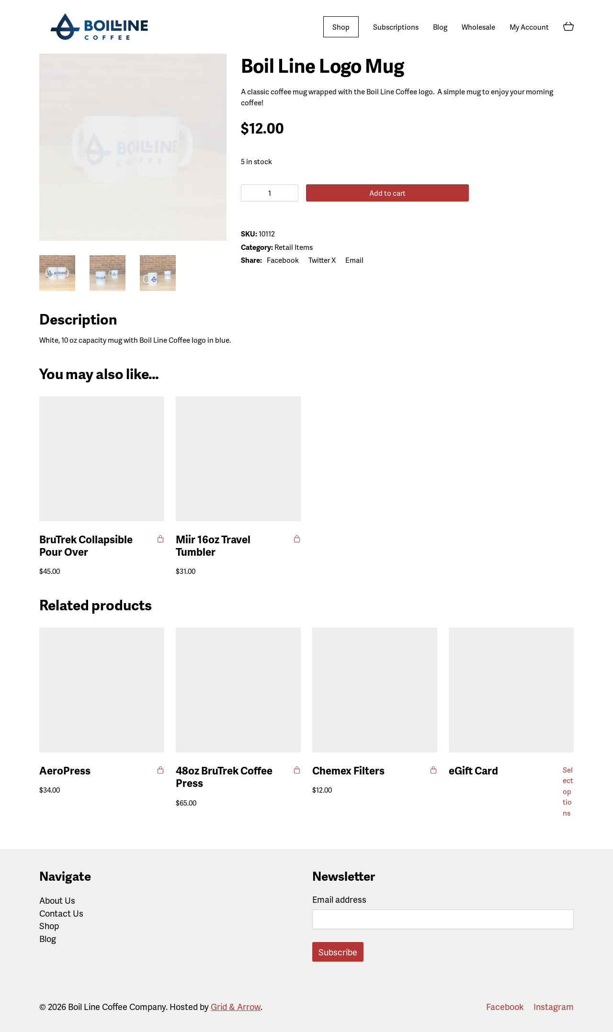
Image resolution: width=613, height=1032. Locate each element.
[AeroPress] (101, 690)
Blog (47, 938)
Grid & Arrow (236, 1006)
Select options (568, 791)
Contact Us (61, 913)
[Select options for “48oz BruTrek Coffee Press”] (297, 770)
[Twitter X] (322, 260)
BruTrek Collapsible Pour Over (86, 546)
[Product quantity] (269, 193)
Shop (49, 925)
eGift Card (473, 770)
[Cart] (568, 27)
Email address (339, 899)
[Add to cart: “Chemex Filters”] (433, 770)
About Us (57, 900)
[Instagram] (554, 1006)
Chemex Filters (348, 770)
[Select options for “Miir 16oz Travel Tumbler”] (297, 538)
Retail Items (293, 247)
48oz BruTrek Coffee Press (224, 777)
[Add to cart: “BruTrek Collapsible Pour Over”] (160, 538)
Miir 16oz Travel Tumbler (213, 546)
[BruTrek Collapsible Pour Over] (101, 458)
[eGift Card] (511, 690)
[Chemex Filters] (374, 690)
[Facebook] (283, 260)
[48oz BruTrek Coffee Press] (238, 690)
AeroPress (65, 770)
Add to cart (372, 193)
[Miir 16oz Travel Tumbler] (238, 458)
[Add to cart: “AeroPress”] (160, 770)
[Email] (354, 260)
